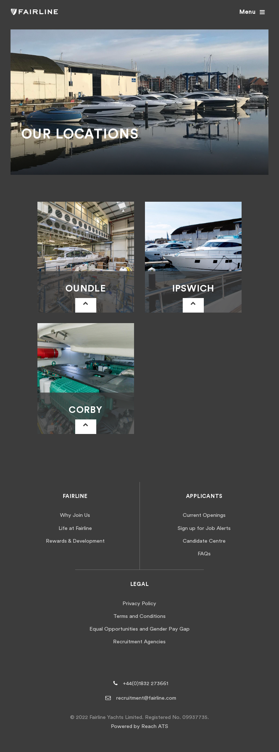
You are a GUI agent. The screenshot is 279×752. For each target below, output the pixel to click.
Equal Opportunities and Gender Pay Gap (139, 629)
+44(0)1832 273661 (145, 683)
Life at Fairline (75, 528)
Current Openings (204, 515)
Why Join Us (75, 515)
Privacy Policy (139, 603)
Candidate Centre (204, 541)
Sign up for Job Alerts (204, 528)
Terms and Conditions (139, 616)
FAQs (204, 553)
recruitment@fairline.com (146, 698)
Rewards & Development (75, 541)
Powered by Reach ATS (139, 726)
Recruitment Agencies (139, 641)
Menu (247, 12)
